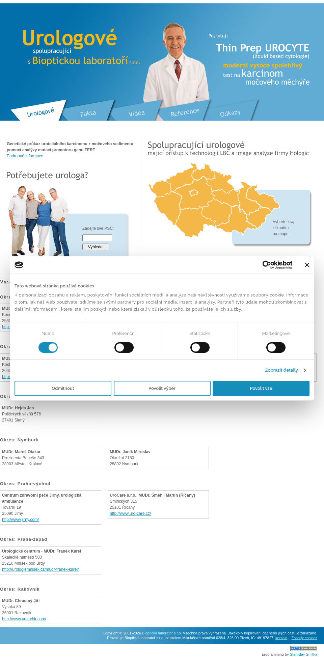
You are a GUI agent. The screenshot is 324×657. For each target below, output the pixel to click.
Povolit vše (261, 388)
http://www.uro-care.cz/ (130, 513)
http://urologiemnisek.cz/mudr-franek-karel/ (40, 569)
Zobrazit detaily (281, 370)
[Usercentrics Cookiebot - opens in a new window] (262, 264)
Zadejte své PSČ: (98, 228)
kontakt (281, 638)
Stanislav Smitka (303, 654)
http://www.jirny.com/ (20, 519)
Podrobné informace (25, 156)
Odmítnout (63, 388)
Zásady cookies (304, 638)
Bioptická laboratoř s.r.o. (162, 633)
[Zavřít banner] (307, 264)
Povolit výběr (162, 388)
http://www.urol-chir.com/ (24, 619)
